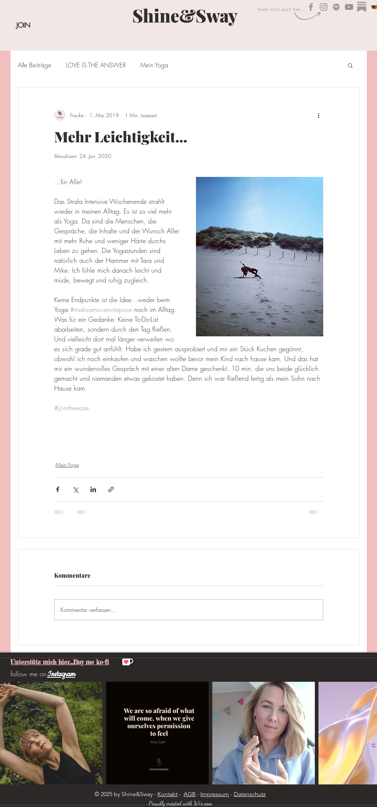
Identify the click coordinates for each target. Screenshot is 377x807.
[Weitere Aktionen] (318, 115)
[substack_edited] (362, 7)
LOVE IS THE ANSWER (96, 65)
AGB (190, 794)
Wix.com (203, 803)
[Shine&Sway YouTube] (349, 7)
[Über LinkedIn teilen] (93, 489)
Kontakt (167, 794)
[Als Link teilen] (111, 489)
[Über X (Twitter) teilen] (75, 489)
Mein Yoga (154, 65)
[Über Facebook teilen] (57, 489)
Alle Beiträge (34, 65)
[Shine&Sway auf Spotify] (336, 7)
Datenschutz (250, 794)
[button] (350, 65)
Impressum (214, 794)
